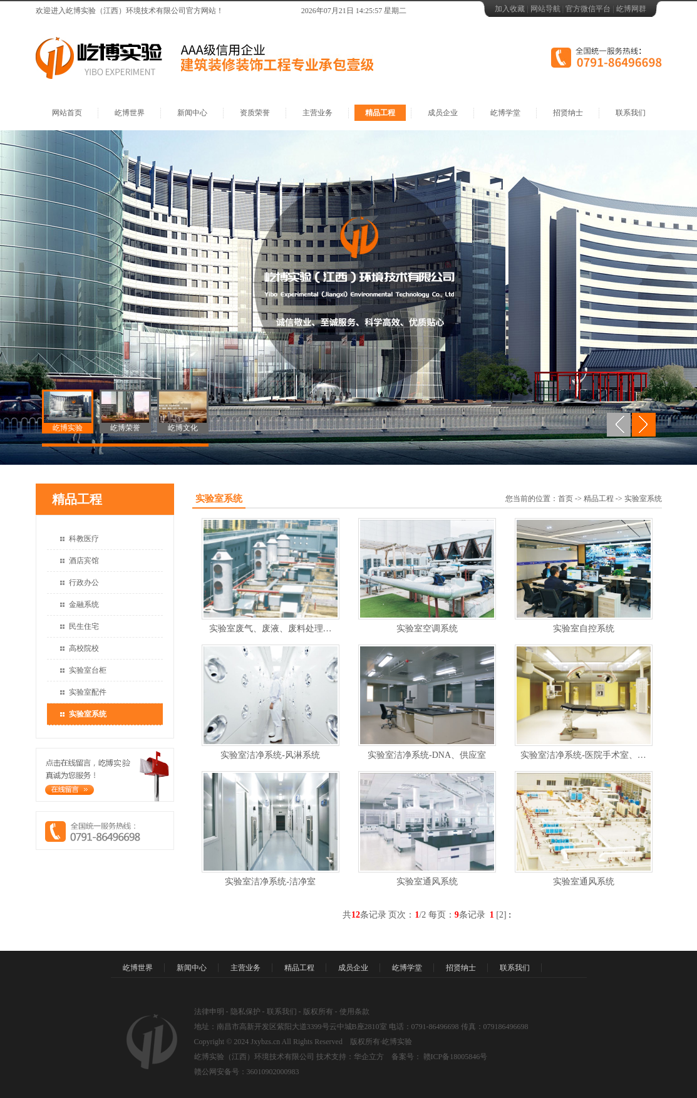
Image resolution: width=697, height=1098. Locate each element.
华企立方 (369, 1056)
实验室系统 (87, 714)
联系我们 (631, 112)
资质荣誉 (255, 112)
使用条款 (354, 1011)
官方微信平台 (588, 8)
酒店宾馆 (84, 560)
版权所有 (318, 1011)
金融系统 (84, 604)
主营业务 (317, 112)
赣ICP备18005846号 (454, 1056)
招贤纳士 (568, 112)
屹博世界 (130, 112)
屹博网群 (631, 8)
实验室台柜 (87, 670)
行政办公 (84, 582)
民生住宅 (84, 626)
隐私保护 (245, 1011)
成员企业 (443, 112)
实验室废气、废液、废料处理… (270, 628)
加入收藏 (510, 8)
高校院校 (84, 648)
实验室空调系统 (427, 628)
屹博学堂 (505, 112)
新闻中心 (192, 112)
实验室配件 (87, 692)
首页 (565, 498)
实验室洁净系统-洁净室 (270, 881)
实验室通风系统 (427, 881)
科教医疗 (84, 538)
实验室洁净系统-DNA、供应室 (427, 755)
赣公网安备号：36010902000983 (246, 1071)
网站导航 (545, 8)
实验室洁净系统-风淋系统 (270, 755)
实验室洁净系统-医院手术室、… (583, 755)
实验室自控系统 (583, 628)
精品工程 (380, 112)
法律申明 (209, 1011)
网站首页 (67, 112)
